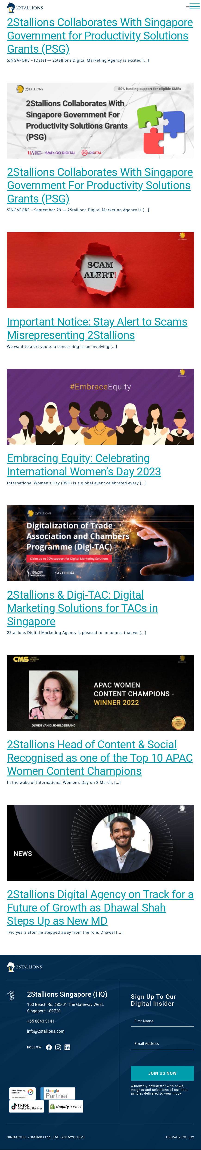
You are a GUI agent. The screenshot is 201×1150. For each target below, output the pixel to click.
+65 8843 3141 (40, 1021)
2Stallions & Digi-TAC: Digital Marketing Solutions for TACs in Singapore (82, 608)
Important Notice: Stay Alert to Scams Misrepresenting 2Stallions (97, 328)
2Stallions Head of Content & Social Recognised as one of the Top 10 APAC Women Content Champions (100, 758)
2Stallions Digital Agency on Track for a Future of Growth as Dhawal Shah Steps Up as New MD (100, 907)
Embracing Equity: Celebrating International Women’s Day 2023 (84, 465)
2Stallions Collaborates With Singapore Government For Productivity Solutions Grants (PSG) (100, 185)
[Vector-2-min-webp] (25, 4)
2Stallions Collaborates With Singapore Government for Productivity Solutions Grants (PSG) (100, 35)
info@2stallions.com (46, 1031)
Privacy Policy (180, 1137)
